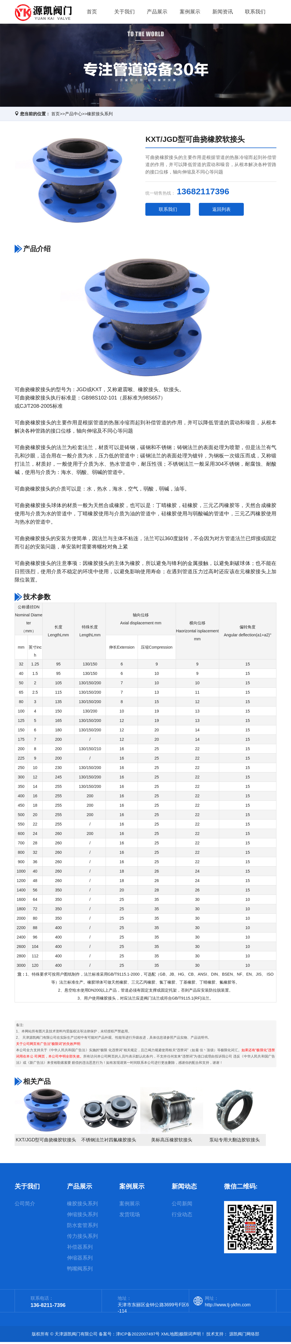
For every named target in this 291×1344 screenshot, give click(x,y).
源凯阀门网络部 (244, 1335)
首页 (92, 12)
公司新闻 (182, 1205)
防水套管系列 (82, 1227)
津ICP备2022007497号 (138, 1335)
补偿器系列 (80, 1249)
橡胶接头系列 (100, 115)
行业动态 (182, 1216)
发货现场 (129, 1216)
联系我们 (255, 12)
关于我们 (124, 12)
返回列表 (221, 211)
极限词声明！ (192, 1335)
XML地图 (170, 1335)
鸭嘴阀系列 (80, 1271)
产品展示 (157, 12)
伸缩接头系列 (82, 1216)
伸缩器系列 (80, 1260)
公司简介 (25, 1205)
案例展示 (190, 12)
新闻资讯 (222, 12)
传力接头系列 (82, 1238)
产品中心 (73, 115)
